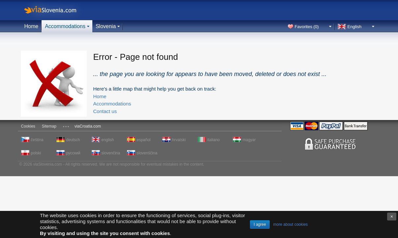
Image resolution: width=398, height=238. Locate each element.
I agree (260, 224)
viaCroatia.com (88, 126)
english (108, 140)
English (355, 26)
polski (36, 153)
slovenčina (111, 153)
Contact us (105, 111)
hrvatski (179, 140)
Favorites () (307, 26)
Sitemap (49, 126)
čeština (37, 140)
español (144, 140)
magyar (249, 140)
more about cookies (290, 224)
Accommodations (65, 26)
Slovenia (106, 26)
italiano (213, 140)
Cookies (28, 126)
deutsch (73, 140)
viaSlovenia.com (55, 10)
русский (73, 153)
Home (31, 26)
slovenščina (147, 153)
